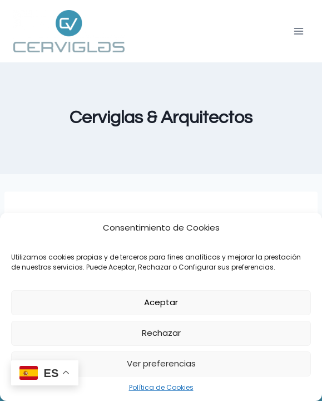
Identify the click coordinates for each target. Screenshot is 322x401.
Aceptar (161, 302)
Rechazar (161, 333)
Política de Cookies (161, 387)
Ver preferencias (161, 363)
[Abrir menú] (298, 31)
